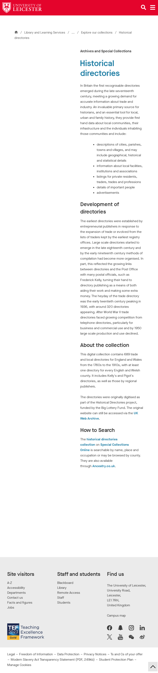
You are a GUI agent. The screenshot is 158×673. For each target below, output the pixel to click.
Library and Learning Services (44, 32)
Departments (16, 592)
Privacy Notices (95, 654)
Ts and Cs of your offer (126, 654)
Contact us (15, 597)
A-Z (9, 583)
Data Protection (68, 654)
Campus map (116, 615)
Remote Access (68, 592)
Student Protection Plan (116, 659)
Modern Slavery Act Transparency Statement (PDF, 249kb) (53, 659)
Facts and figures (19, 602)
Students (63, 602)
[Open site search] (143, 7)
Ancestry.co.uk (103, 466)
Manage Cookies (19, 665)
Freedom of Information (36, 654)
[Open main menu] (152, 7)
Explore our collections (97, 32)
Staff (60, 597)
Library (61, 588)
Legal (11, 654)
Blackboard (65, 583)
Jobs (10, 607)
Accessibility (16, 588)
